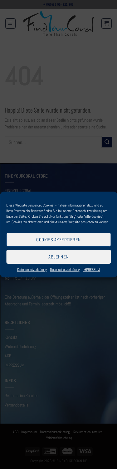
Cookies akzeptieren (58, 239)
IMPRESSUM (91, 269)
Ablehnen (58, 256)
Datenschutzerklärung (32, 269)
